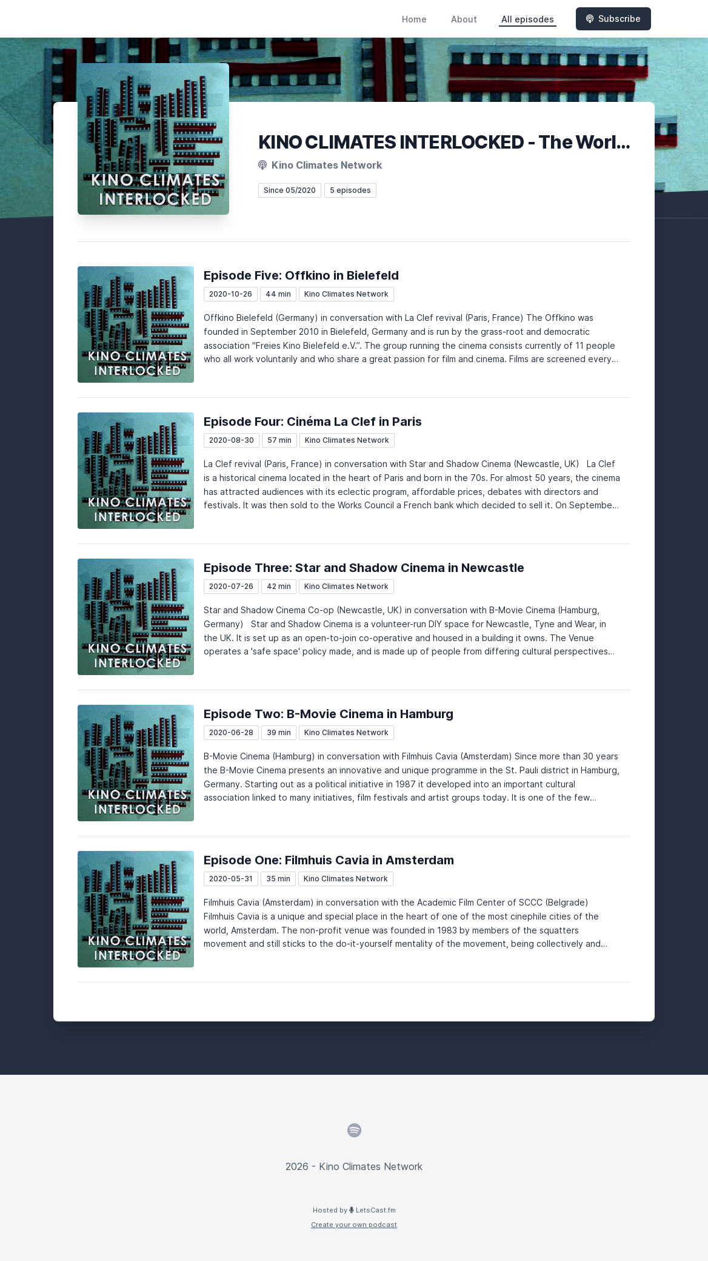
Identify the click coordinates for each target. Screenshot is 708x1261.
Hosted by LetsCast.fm (354, 1210)
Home (414, 19)
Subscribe (613, 18)
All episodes (527, 19)
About (464, 19)
